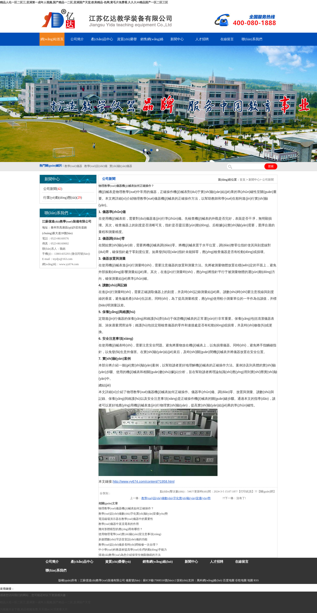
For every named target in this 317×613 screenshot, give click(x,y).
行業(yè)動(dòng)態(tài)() (62, 197)
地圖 (250, 580)
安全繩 (129, 588)
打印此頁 (246, 491)
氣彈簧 (28, 588)
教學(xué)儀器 (202, 588)
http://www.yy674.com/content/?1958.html (143, 481)
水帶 (122, 588)
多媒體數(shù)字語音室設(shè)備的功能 (123, 539)
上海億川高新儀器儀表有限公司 (54, 588)
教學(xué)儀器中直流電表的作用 (119, 524)
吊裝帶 (19, 588)
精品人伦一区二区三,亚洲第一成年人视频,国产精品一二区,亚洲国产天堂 (45, 602)
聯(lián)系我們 (252, 39)
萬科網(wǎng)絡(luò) (210, 580)
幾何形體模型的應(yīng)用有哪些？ (121, 529)
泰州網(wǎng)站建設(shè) (227, 588)
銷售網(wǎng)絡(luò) (158, 561)
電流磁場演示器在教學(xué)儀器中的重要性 (126, 519)
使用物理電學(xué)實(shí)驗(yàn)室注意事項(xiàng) (130, 534)
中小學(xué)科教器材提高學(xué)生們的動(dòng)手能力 (133, 549)
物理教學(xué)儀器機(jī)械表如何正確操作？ (126, 508)
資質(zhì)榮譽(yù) (118, 561)
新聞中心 (177, 39)
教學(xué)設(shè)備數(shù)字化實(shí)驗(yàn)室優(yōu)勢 (176, 498)
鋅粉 (137, 588)
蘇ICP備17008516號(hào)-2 (159, 580)
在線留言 (227, 39)
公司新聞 (268, 179)
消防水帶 (147, 588)
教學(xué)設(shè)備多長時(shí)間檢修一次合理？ (128, 544)
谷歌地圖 (241, 580)
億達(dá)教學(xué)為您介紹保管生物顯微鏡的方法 (130, 555)
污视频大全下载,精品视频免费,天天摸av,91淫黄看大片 (34, 609)
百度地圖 (228, 580)
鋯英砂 (99, 588)
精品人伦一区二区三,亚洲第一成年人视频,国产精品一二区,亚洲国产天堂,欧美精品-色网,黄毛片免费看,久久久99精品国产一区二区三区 (84, 2)
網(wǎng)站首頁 (52, 39)
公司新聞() (52, 189)
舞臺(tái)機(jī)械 (84, 588)
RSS (256, 580)
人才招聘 (202, 39)
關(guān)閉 (266, 491)
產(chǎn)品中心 (102, 39)
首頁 (242, 179)
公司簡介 (77, 39)
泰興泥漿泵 (111, 588)
